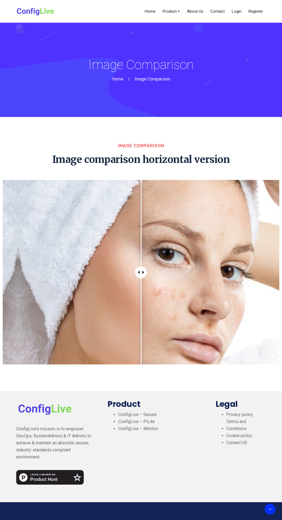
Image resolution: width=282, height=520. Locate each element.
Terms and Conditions (236, 425)
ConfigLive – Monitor (138, 428)
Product (170, 11)
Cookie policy (239, 435)
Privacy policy (239, 414)
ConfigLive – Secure (137, 414)
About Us (195, 11)
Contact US (236, 442)
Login (236, 11)
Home (150, 11)
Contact (217, 11)
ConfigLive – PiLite (136, 421)
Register (256, 11)
